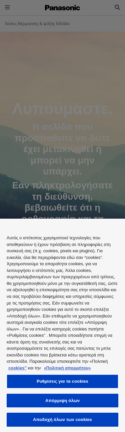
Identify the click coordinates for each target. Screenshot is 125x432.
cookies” (17, 367)
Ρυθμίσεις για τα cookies (62, 381)
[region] (62, 325)
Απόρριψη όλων (62, 400)
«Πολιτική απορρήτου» (67, 367)
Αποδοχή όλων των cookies (62, 419)
